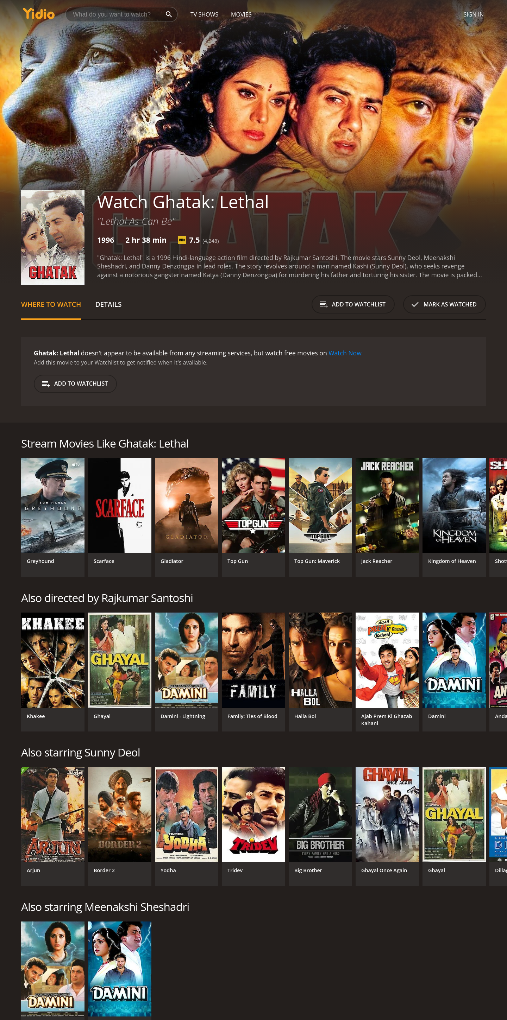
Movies (241, 14)
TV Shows (204, 14)
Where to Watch (51, 304)
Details (108, 304)
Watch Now (345, 353)
